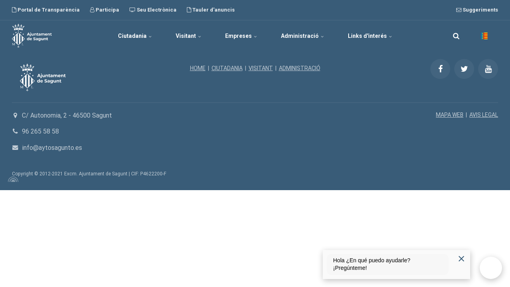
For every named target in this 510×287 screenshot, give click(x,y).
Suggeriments (477, 10)
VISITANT (261, 68)
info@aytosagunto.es (52, 147)
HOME (198, 68)
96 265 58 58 (40, 131)
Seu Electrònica (153, 10)
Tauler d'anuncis (211, 10)
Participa (104, 10)
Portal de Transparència (46, 10)
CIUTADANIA (227, 68)
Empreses (241, 36)
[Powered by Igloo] (12, 179)
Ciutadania (135, 36)
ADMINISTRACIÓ (299, 68)
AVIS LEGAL (483, 115)
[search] (456, 36)
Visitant (188, 36)
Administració (302, 36)
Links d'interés (370, 36)
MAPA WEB (449, 115)
